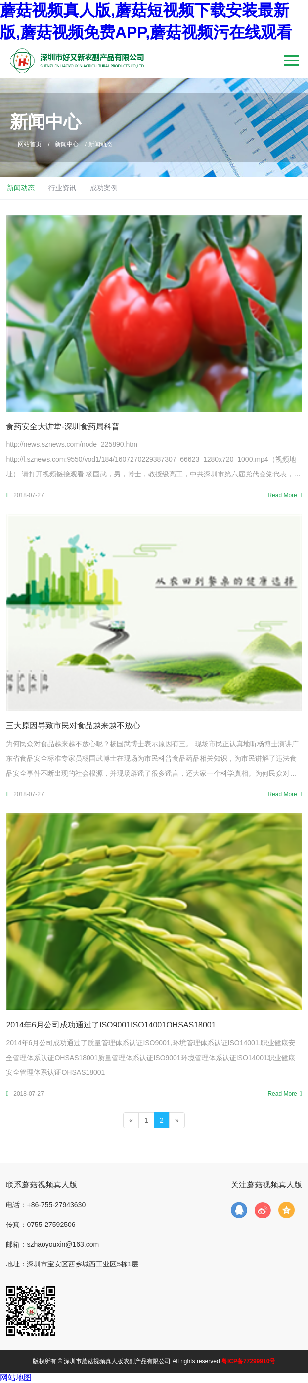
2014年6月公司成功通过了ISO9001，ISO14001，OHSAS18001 (111, 1025)
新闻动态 (21, 188)
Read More (282, 495)
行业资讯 (62, 188)
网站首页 (30, 144)
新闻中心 (67, 144)
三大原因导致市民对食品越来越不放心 (73, 725)
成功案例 (104, 188)
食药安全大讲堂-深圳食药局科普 (62, 426)
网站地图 (16, 1377)
